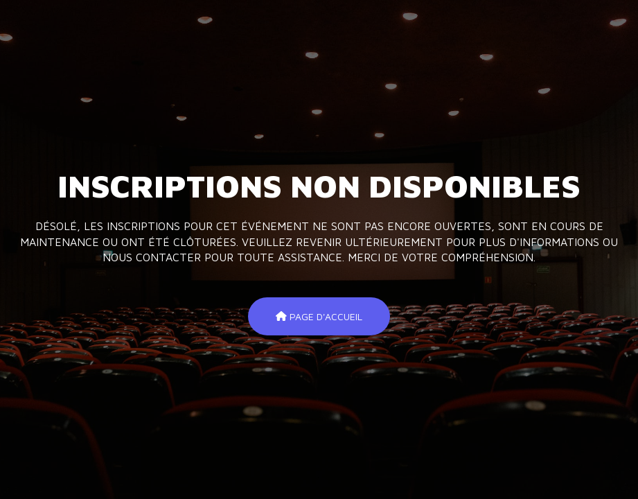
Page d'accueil (319, 316)
